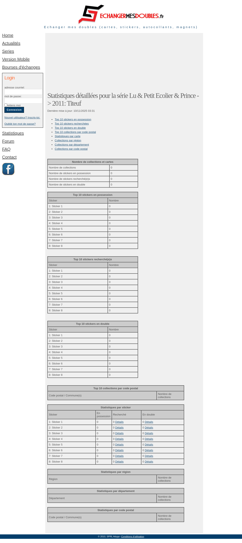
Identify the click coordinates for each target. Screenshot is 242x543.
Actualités (11, 43)
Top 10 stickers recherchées (72, 123)
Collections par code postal (71, 148)
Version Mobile (16, 59)
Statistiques (13, 133)
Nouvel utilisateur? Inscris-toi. (22, 117)
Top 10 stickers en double (70, 127)
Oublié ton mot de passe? (20, 123)
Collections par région (68, 140)
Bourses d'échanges (21, 67)
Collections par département (72, 144)
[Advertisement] (75, 61)
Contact (9, 157)
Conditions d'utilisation (132, 536)
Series (8, 51)
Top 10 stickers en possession (73, 119)
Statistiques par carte (67, 136)
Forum (8, 141)
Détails (119, 421)
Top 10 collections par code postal (75, 132)
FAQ (6, 149)
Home (7, 35)
